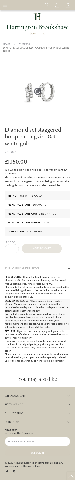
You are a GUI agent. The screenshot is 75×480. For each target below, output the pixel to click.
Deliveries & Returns (22, 268)
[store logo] (37, 24)
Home (6, 44)
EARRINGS (24, 44)
